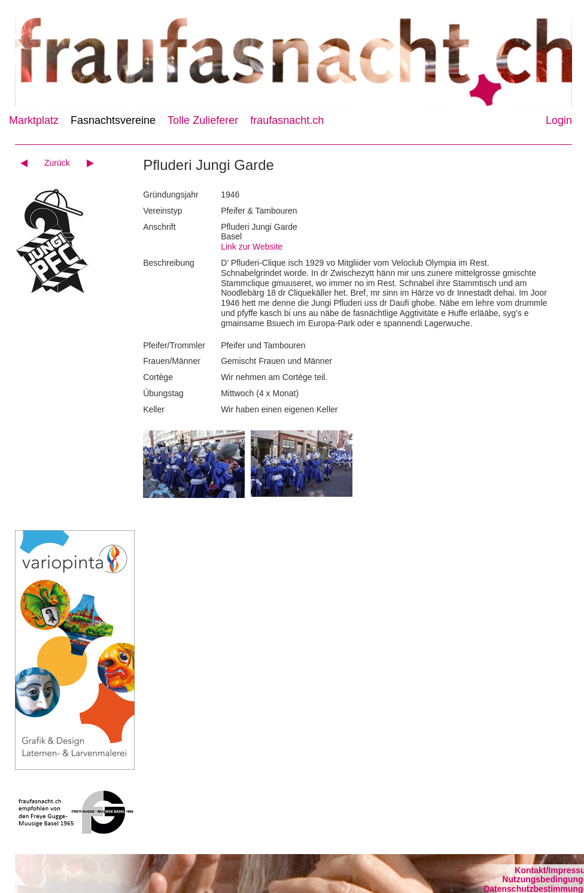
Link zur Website (251, 246)
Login (559, 120)
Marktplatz (34, 120)
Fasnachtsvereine (113, 120)
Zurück (57, 163)
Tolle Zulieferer (203, 120)
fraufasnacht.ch (287, 120)
